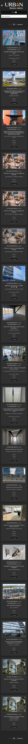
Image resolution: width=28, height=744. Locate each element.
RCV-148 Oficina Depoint (14, 605)
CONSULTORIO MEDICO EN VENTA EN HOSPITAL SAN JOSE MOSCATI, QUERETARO (14, 92)
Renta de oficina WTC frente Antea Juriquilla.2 (14, 327)
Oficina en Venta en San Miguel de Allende (14, 211)
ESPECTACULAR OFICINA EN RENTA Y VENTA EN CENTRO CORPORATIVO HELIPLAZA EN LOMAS (14, 133)
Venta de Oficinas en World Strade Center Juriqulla (14, 717)
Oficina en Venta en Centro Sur (14, 449)
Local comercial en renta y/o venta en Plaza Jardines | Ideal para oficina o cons (14, 410)
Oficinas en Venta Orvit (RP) (14, 487)
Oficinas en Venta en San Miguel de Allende (14, 173)
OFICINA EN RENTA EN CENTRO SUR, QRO (14, 52)
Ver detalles (14, 64)
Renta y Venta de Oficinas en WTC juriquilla (14, 679)
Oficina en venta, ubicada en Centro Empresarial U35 (14, 525)
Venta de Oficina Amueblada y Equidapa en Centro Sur (14, 642)
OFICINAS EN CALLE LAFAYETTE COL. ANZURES (14, 566)
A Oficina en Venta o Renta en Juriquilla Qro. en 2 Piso (14, 368)
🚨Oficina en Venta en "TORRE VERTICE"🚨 (14, 286)
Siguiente (20, 24)
